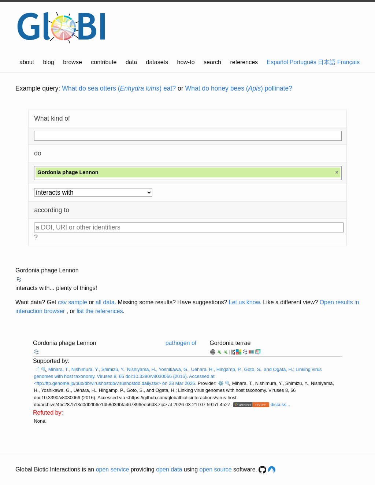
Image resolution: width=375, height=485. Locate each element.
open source (216, 469)
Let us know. (245, 302)
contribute (103, 62)
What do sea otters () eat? (119, 88)
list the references (100, 311)
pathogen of (181, 343)
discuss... (280, 404)
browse (72, 62)
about (26, 62)
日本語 (326, 62)
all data (105, 302)
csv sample (72, 302)
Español (277, 62)
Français (348, 62)
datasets (157, 62)
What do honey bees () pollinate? (238, 88)
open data (169, 469)
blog (48, 62)
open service (112, 469)
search (212, 62)
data (131, 62)
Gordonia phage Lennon (47, 270)
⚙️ (221, 383)
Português (303, 62)
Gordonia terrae (229, 343)
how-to (186, 62)
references (244, 62)
